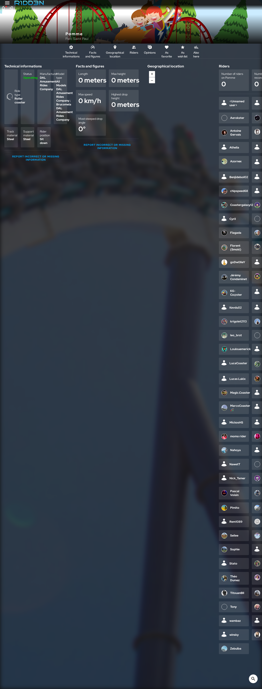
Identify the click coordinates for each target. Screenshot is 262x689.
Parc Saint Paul (77, 39)
